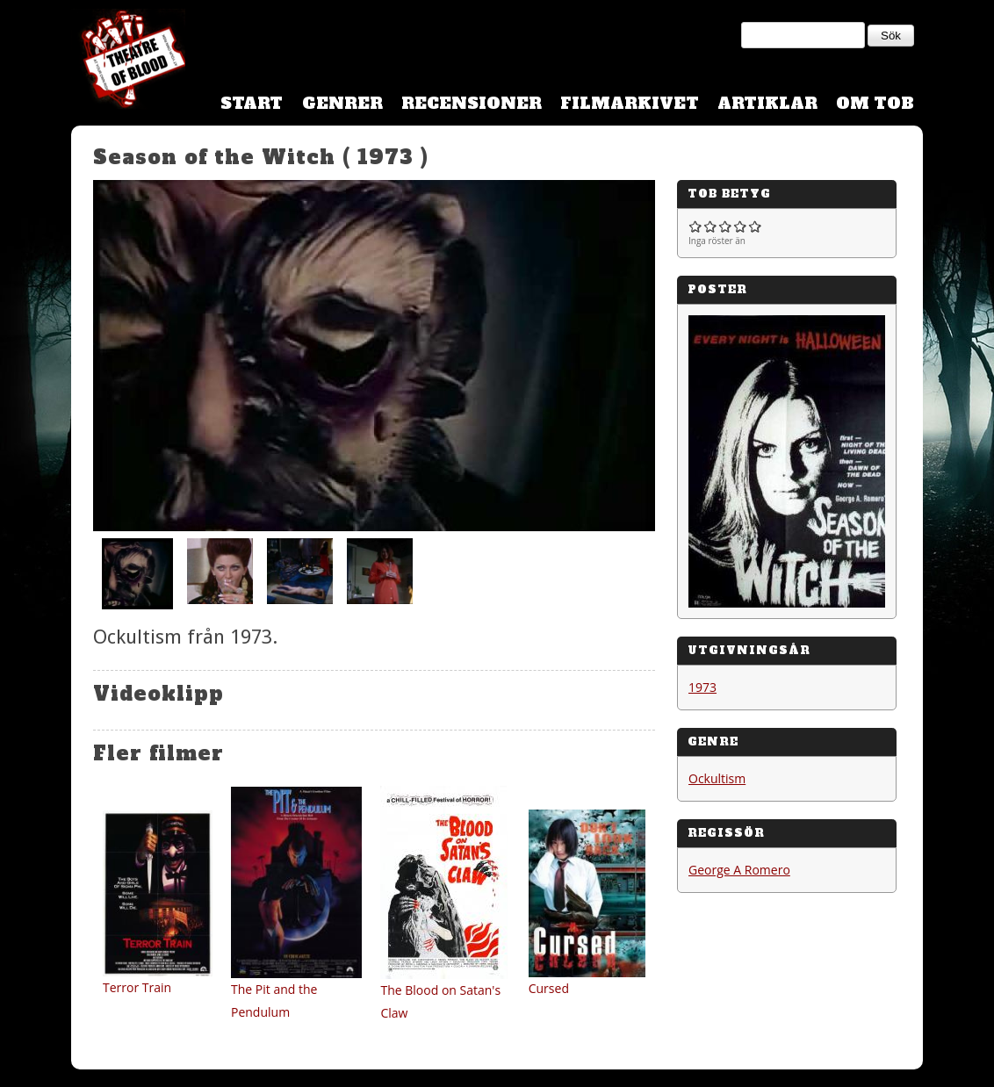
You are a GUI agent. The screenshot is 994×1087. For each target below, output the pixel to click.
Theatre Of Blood (128, 61)
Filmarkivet (629, 103)
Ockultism (717, 778)
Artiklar (767, 103)
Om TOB (875, 103)
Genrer (342, 103)
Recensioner (471, 103)
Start (251, 103)
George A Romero (739, 869)
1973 (702, 687)
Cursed (549, 988)
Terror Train (137, 987)
